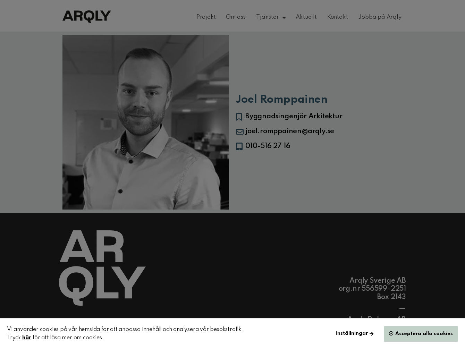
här (26, 338)
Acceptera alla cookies (424, 333)
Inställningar (352, 333)
